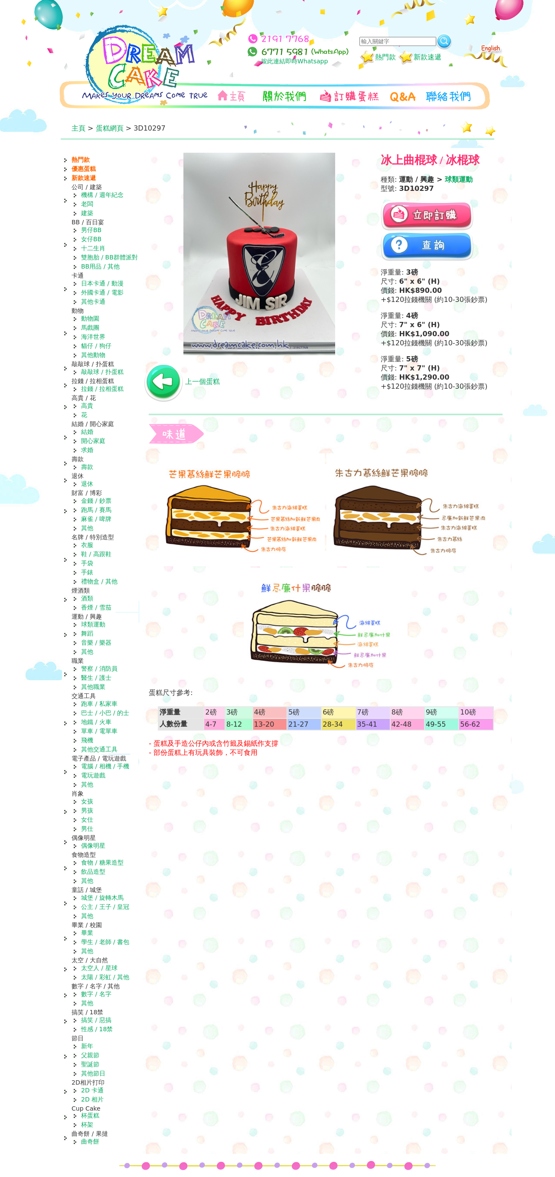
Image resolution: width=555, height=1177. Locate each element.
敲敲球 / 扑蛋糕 (102, 371)
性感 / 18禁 (97, 1029)
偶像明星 (93, 845)
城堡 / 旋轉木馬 (102, 897)
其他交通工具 (99, 749)
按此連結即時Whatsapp (294, 61)
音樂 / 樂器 (96, 642)
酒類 (87, 598)
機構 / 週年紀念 (102, 194)
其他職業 (93, 686)
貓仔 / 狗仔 (96, 345)
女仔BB (91, 239)
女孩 (87, 801)
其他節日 (93, 1073)
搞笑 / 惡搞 (96, 1019)
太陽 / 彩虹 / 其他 (105, 977)
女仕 (87, 819)
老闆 (87, 203)
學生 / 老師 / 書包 (105, 941)
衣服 (87, 544)
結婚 (87, 431)
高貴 (87, 405)
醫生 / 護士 (96, 677)
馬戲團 (90, 327)
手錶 (87, 572)
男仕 (87, 828)
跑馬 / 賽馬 (96, 509)
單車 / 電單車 (99, 731)
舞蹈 (87, 633)
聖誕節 (90, 1064)
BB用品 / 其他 (100, 266)
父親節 (90, 1055)
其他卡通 (93, 301)
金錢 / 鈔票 (96, 500)
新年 (87, 1046)
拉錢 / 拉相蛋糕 (102, 388)
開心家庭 (93, 440)
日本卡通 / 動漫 (102, 283)
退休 (87, 483)
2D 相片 (92, 1099)
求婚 (87, 449)
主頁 (78, 128)
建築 (87, 213)
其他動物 (93, 354)
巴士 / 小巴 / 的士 (105, 712)
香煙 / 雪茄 (96, 607)
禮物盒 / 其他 (99, 581)
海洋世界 (93, 336)
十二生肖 (93, 248)
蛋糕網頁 (110, 128)
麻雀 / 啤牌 (96, 518)
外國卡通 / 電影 (102, 292)
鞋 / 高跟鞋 (96, 554)
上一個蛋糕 (202, 381)
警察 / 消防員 (99, 668)
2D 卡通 (92, 1090)
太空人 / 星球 (99, 967)
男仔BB (91, 229)
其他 (87, 528)
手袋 (87, 563)
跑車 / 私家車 (99, 703)
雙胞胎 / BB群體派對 (109, 257)
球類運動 (93, 624)
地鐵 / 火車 (96, 721)
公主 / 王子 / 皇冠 (105, 906)
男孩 (87, 810)
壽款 (87, 466)
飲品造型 (93, 871)
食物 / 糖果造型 (102, 862)
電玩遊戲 (93, 775)
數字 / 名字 (96, 993)
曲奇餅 (90, 1141)
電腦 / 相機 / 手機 (105, 766)
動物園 (90, 318)
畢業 (87, 932)
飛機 (87, 740)
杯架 (87, 1124)
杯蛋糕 (90, 1115)
